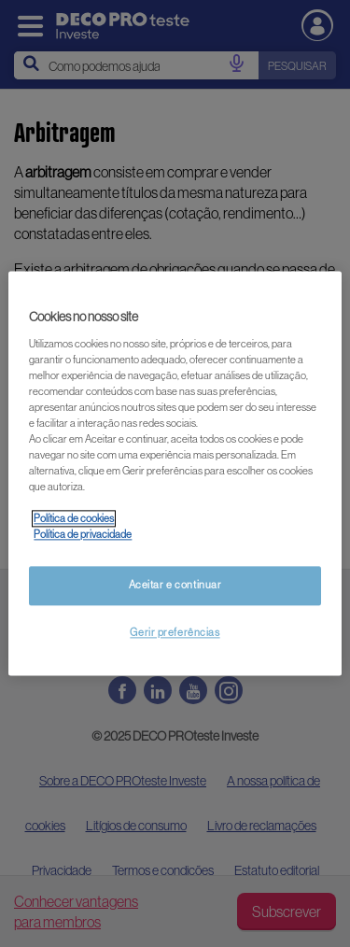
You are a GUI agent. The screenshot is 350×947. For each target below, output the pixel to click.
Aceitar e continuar (175, 585)
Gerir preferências (174, 633)
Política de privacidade (83, 535)
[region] (174, 473)
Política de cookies (74, 519)
